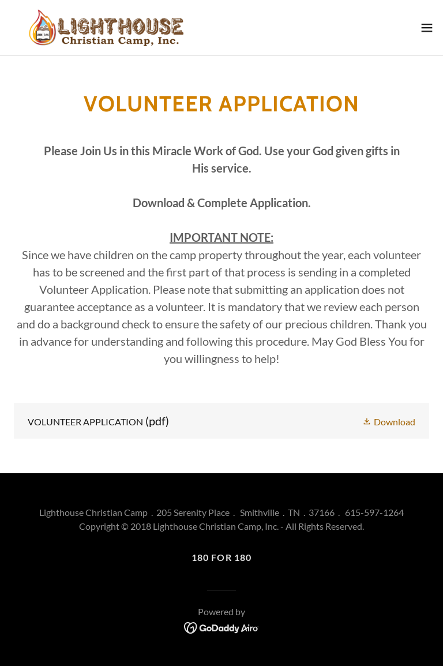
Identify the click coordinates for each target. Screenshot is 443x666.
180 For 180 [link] (221, 557)
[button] (426, 27)
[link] (105, 28)
